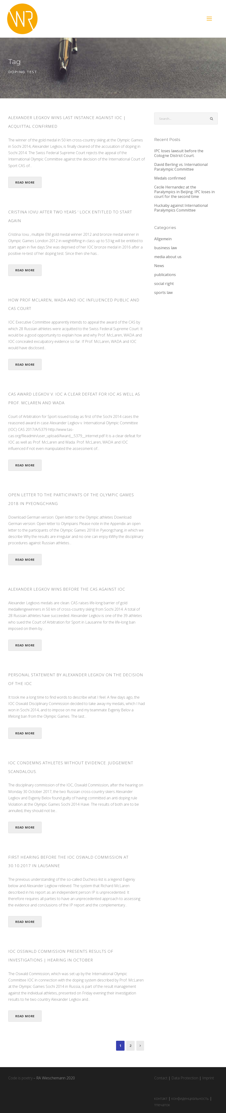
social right (164, 283)
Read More (25, 182)
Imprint (208, 1078)
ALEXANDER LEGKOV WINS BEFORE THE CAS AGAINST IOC (66, 589)
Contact (160, 1078)
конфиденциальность (190, 1098)
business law (165, 247)
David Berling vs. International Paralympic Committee (181, 167)
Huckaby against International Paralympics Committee (181, 208)
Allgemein (163, 238)
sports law (163, 292)
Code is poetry (20, 1078)
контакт (160, 1098)
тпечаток (162, 1104)
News (159, 265)
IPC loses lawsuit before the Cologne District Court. (178, 153)
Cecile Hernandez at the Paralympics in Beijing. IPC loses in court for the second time (184, 191)
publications (165, 274)
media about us (168, 256)
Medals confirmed (170, 178)
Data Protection (184, 1078)
